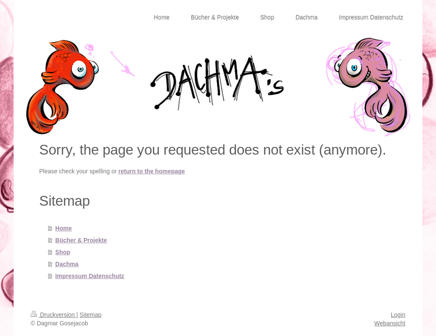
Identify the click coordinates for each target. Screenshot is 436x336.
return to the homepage (151, 171)
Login (398, 314)
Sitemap (90, 314)
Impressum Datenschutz (89, 276)
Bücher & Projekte (81, 240)
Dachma (66, 264)
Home (63, 228)
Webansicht (389, 323)
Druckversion (53, 314)
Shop (62, 252)
